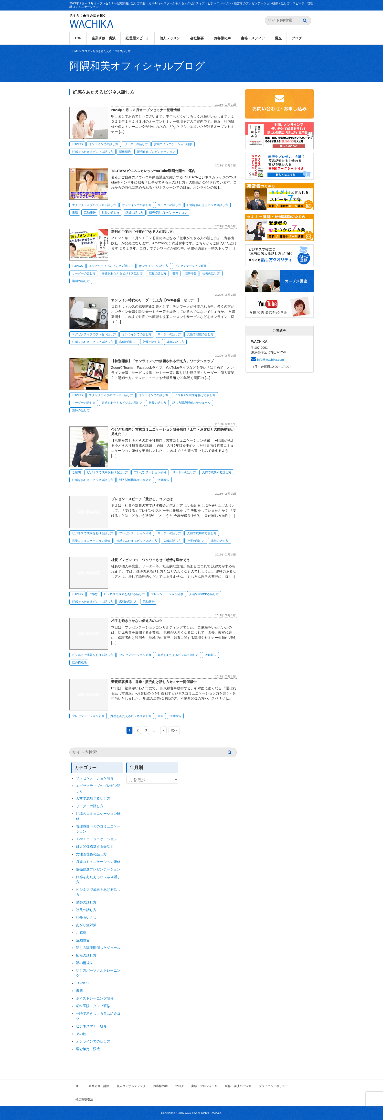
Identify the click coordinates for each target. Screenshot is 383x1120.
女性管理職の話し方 (200, 334)
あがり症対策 (88, 925)
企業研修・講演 (104, 38)
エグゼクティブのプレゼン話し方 (94, 205)
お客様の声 (222, 38)
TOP (78, 38)
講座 (278, 38)
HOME (75, 51)
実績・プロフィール (204, 1086)
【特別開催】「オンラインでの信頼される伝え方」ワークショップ (162, 361)
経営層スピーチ (137, 38)
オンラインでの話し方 (103, 144)
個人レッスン (170, 38)
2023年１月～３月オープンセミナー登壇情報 (145, 110)
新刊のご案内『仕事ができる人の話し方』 (143, 232)
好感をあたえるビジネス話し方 (111, 51)
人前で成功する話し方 (216, 472)
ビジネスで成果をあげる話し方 (194, 395)
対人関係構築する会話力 (135, 480)
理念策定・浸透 (88, 1049)
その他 (81, 1034)
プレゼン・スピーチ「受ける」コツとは (142, 499)
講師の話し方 (134, 212)
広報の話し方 (157, 273)
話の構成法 (79, 662)
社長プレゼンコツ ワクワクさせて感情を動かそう (150, 560)
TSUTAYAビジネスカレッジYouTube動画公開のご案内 (153, 171)
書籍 (75, 212)
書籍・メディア (253, 38)
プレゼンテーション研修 (190, 266)
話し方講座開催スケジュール (191, 402)
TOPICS (77, 144)
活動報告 (125, 151)
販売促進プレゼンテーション (156, 151)
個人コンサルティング (131, 1086)
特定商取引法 (84, 1099)
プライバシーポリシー (273, 1086)
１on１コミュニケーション (96, 839)
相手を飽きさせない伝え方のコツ (136, 621)
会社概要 (197, 38)
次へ (174, 730)
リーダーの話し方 (136, 144)
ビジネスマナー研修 (93, 1026)
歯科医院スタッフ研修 (93, 1006)
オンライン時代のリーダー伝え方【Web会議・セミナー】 (157, 300)
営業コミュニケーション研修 (173, 144)
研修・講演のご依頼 (238, 1086)
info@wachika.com (270, 359)
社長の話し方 (110, 212)
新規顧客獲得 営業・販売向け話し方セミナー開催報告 (154, 682)
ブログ (297, 38)
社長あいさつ (86, 917)
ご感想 (76, 472)
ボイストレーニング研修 (95, 998)
